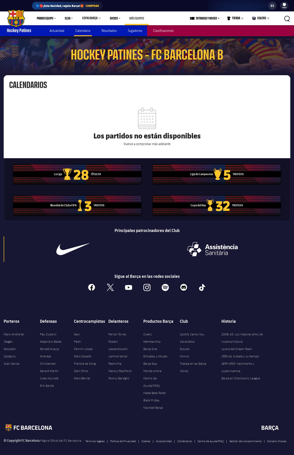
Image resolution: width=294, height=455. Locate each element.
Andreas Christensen (48, 357)
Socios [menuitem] (112, 18)
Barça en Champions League (240, 376)
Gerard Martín (49, 368)
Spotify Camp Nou (192, 332)
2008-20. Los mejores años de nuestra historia (242, 335)
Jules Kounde (49, 376)
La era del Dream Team (236, 346)
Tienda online (152, 368)
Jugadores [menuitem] (135, 31)
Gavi (77, 332)
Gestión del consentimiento (245, 438)
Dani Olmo (81, 368)
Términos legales (95, 438)
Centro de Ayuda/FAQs (151, 379)
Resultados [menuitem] (109, 31)
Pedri (77, 339)
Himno (184, 354)
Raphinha (115, 361)
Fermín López (83, 346)
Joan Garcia (11, 361)
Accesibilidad (164, 438)
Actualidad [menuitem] (57, 31)
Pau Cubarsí (48, 332)
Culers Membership (152, 335)
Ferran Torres (117, 332)
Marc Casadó (82, 354)
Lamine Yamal (117, 354)
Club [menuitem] (67, 18)
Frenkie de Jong (85, 361)
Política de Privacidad (123, 438)
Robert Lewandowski (117, 342)
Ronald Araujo (49, 346)
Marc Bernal (82, 376)
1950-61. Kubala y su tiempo (240, 354)
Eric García (47, 383)
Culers (259, 19)
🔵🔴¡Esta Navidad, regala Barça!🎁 (67, 5)
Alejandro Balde (50, 339)
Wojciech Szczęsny (10, 350)
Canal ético (187, 339)
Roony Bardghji (118, 376)
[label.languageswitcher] (272, 6)
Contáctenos (184, 438)
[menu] (284, 6)
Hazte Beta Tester (154, 390)
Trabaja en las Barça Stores (193, 364)
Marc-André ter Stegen (14, 335)
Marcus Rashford (119, 368)
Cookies (145, 438)
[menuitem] (284, 4)
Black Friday (151, 398)
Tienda (235, 19)
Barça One (150, 346)
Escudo (185, 346)
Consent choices (276, 438)
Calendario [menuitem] (82, 31)
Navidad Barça (153, 405)
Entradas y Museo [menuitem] (208, 18)
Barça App (150, 361)
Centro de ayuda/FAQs (211, 438)
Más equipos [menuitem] (134, 18)
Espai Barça (89, 18)
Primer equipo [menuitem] (45, 18)
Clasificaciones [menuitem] (163, 31)
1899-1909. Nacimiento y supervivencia (237, 364)
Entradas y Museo (155, 354)
